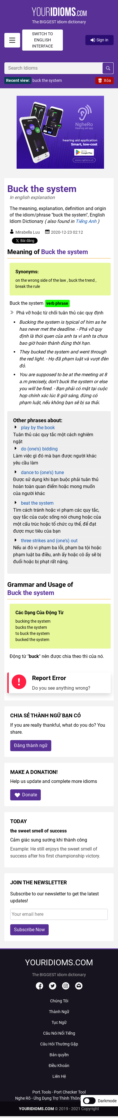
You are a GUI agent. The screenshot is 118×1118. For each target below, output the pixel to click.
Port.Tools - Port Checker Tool (59, 1092)
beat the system (37, 503)
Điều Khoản (59, 1065)
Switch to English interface (42, 39)
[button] (59, 16)
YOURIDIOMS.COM (36, 1108)
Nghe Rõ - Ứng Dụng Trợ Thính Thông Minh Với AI (59, 1098)
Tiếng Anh (85, 221)
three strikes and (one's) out (49, 540)
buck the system (47, 80)
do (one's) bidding (39, 449)
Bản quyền (59, 1054)
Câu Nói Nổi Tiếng (59, 1033)
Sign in (99, 40)
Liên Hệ (59, 1076)
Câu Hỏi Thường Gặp (59, 1044)
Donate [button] (25, 795)
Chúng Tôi (59, 1001)
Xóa (104, 80)
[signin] (12, 40)
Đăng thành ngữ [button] (30, 745)
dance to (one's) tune (42, 472)
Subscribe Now (29, 929)
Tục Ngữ (59, 1022)
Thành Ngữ (59, 1011)
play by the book (38, 427)
